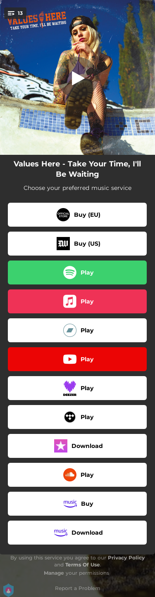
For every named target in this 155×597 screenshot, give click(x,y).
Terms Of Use (82, 564)
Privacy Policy (126, 557)
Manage (54, 573)
